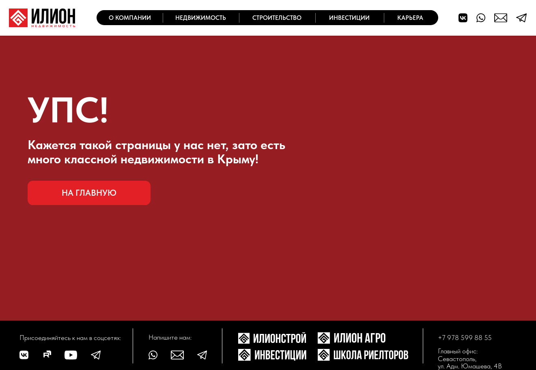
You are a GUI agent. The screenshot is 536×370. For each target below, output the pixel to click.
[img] (42, 18)
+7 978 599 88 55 (465, 338)
